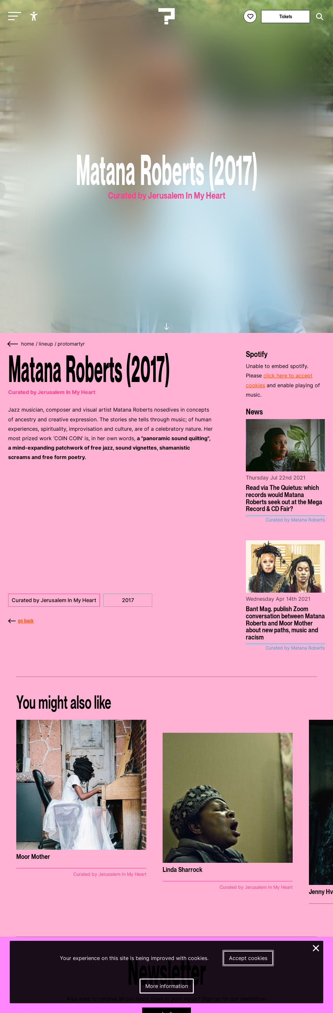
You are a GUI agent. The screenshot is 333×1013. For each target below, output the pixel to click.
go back (20, 620)
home (27, 344)
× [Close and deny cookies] (316, 947)
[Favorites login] (250, 16)
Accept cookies (248, 958)
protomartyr (71, 344)
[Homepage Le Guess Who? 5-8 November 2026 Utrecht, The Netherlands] (166, 16)
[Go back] (13, 344)
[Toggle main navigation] (13, 16)
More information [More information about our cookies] (166, 986)
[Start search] (318, 16)
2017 (128, 600)
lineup (46, 344)
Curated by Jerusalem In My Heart (54, 600)
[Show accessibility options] (34, 16)
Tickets (285, 16)
